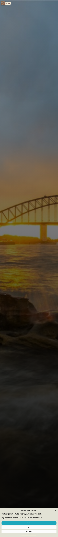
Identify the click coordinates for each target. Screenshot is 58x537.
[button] (55, 510)
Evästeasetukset (29, 531)
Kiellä (29, 527)
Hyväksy (29, 523)
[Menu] (3, 3)
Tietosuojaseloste (32, 534)
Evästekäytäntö (25, 534)
